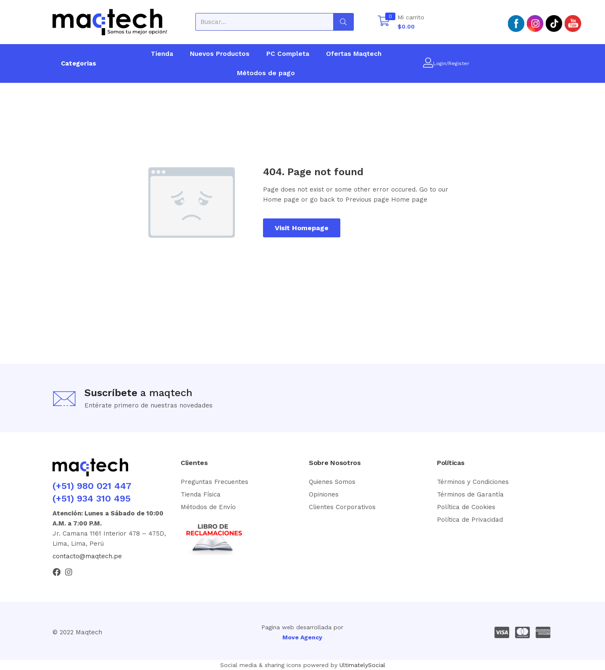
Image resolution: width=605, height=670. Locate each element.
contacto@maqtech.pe (87, 556)
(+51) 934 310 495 (92, 498)
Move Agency (302, 637)
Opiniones (324, 494)
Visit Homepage (302, 228)
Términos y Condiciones (473, 482)
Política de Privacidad (470, 519)
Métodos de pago (266, 73)
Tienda (162, 54)
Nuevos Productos (220, 54)
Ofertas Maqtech (353, 54)
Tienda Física (201, 494)
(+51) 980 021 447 (92, 486)
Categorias (78, 63)
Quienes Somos (332, 482)
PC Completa (287, 54)
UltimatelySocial (362, 665)
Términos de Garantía (470, 494)
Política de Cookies (466, 507)
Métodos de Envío (208, 507)
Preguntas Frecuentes (214, 482)
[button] (401, 22)
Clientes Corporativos (342, 507)
